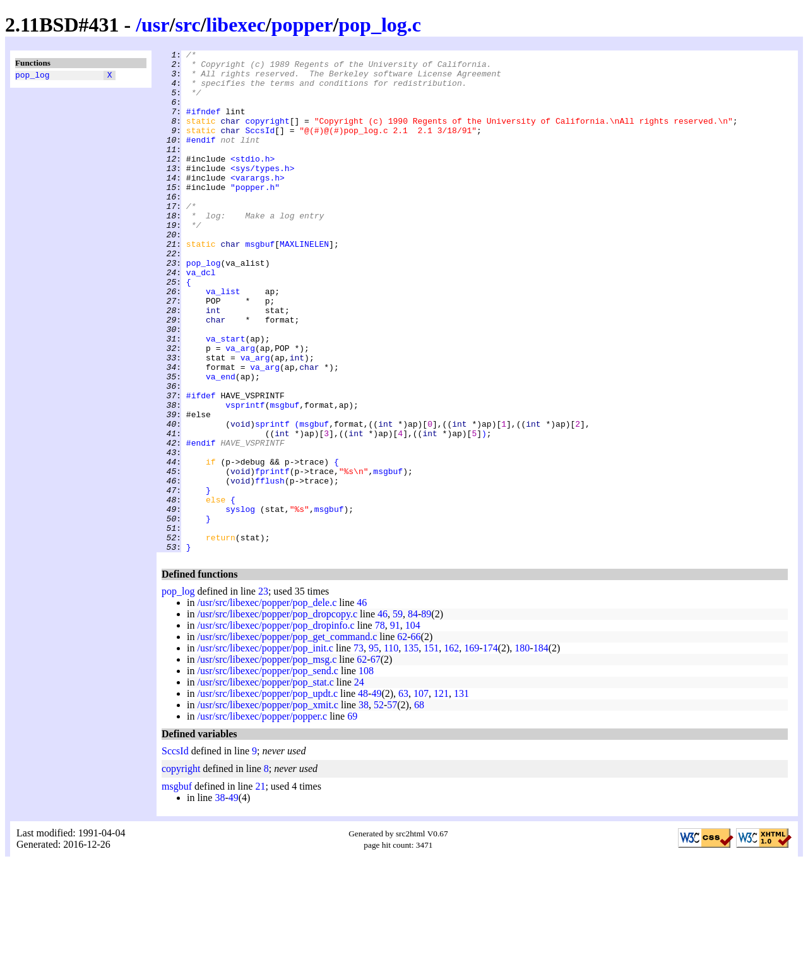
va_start (225, 397)
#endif (201, 158)
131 (461, 793)
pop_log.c (379, 24)
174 (490, 748)
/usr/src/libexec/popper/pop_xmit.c (267, 805)
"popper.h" (255, 215)
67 (376, 759)
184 (541, 748)
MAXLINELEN (304, 283)
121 (441, 793)
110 (391, 748)
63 (403, 793)
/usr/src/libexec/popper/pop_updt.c (267, 793)
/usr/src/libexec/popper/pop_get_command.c (287, 737)
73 (359, 748)
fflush (270, 567)
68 (419, 805)
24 (359, 782)
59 (398, 714)
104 (412, 725)
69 (352, 816)
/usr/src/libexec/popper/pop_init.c (265, 748)
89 (426, 714)
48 (363, 793)
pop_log (32, 76)
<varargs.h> (257, 204)
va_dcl (201, 317)
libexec (236, 24)
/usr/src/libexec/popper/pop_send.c (267, 771)
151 (431, 748)
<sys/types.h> (262, 192)
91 (395, 725)
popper (302, 24)
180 (522, 748)
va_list (223, 340)
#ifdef (201, 465)
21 (260, 886)
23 (263, 691)
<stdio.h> (252, 181)
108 (366, 771)
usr (155, 24)
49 (376, 793)
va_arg (240, 408)
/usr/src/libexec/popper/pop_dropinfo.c (275, 725)
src (187, 24)
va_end (220, 442)
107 (421, 793)
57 (392, 805)
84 (413, 714)
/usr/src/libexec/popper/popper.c (262, 816)
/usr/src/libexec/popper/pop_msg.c (266, 759)
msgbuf (260, 283)
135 (411, 748)
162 (451, 748)
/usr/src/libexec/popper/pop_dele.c (266, 703)
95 (374, 748)
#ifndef (203, 124)
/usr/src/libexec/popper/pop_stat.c (265, 782)
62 (402, 737)
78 (380, 725)
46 (362, 703)
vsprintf (244, 476)
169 (471, 748)
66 (416, 737)
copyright (267, 135)
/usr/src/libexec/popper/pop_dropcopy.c (277, 714)
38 (364, 805)
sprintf (272, 499)
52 (379, 805)
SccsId (260, 147)
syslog (240, 601)
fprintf (272, 556)
